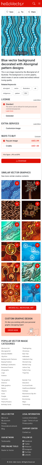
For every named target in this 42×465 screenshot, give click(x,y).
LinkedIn (26, 455)
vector (16, 88)
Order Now (13, 330)
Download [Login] (21, 161)
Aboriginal (6, 88)
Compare (38, 136)
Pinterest (26, 447)
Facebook (27, 441)
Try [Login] (20, 12)
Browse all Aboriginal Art (21, 308)
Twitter (26, 444)
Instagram (27, 449)
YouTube (26, 452)
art (35, 88)
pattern (17, 93)
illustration (26, 88)
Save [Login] (9, 12)
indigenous (6, 93)
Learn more (9, 111)
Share (32, 12)
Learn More (37, 100)
